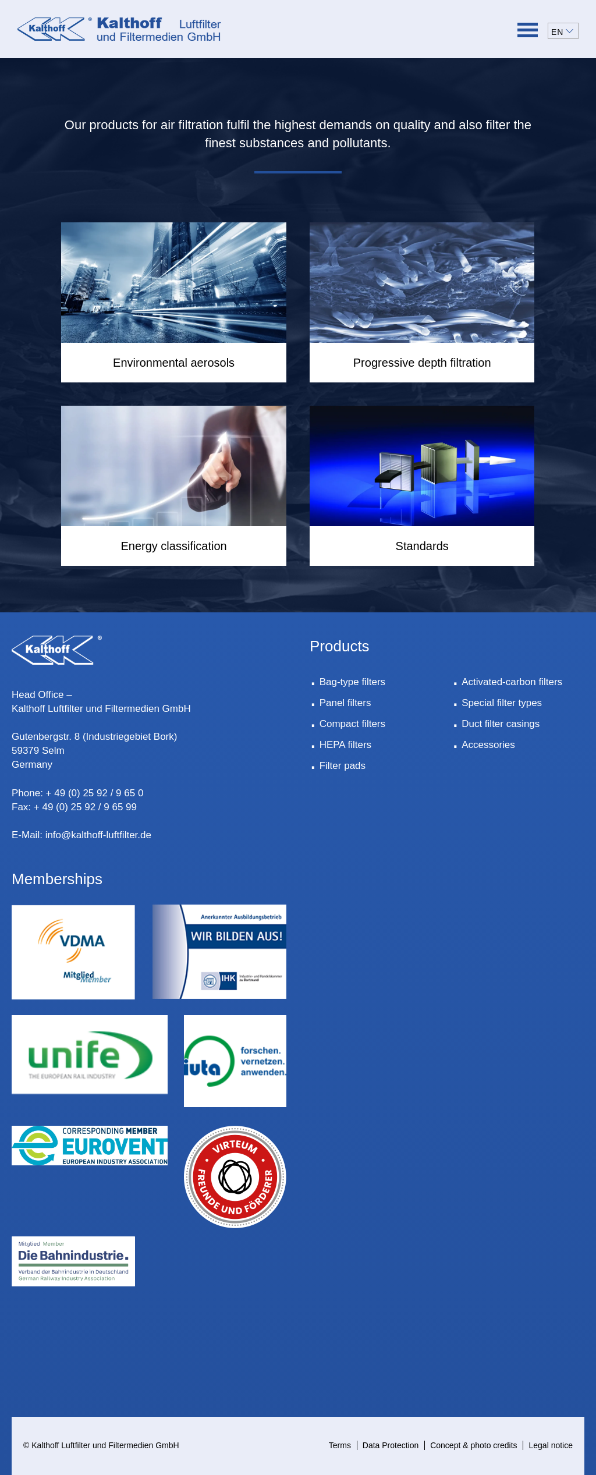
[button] (563, 31)
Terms (340, 1445)
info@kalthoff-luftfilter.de (98, 835)
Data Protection (391, 1445)
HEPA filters (345, 744)
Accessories (488, 744)
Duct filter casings (501, 723)
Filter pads (343, 765)
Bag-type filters (352, 681)
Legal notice (550, 1445)
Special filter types (502, 702)
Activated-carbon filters (512, 681)
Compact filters (352, 723)
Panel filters (345, 702)
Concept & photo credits (473, 1445)
